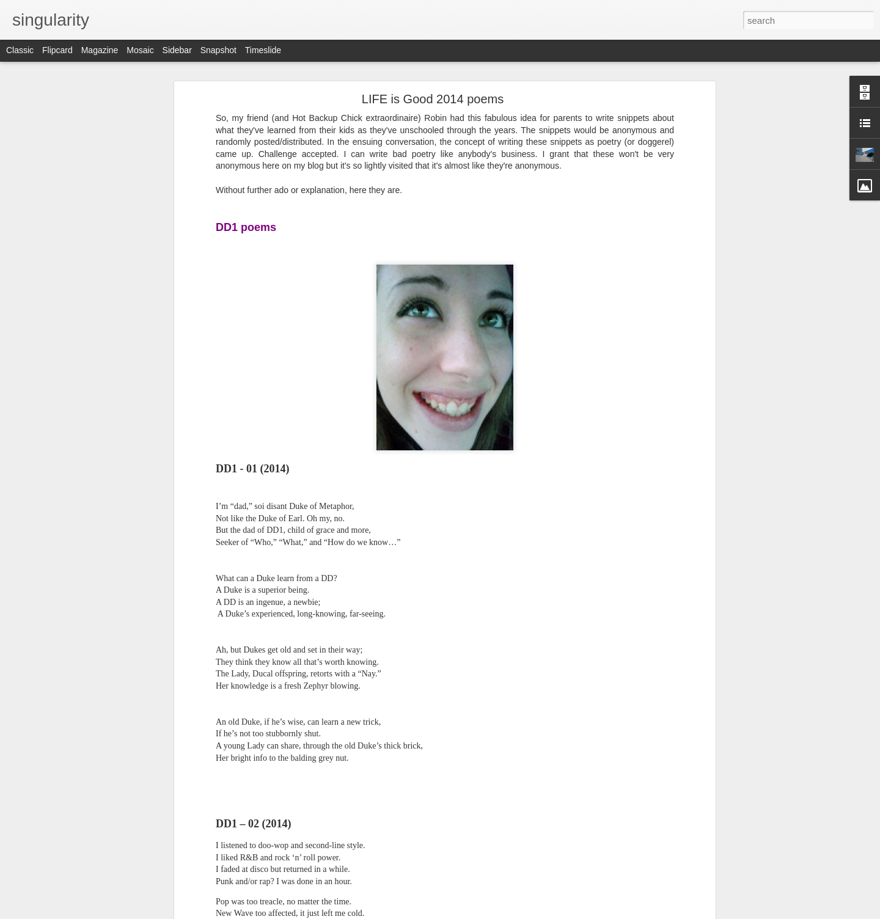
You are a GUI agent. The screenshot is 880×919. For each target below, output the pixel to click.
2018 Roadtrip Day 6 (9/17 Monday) (88, 844)
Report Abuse (514, 912)
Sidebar (177, 50)
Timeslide (263, 50)
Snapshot (218, 50)
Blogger (478, 912)
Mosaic (140, 50)
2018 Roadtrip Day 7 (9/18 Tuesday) (89, 817)
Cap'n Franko (424, 833)
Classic (20, 50)
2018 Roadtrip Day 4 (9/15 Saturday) (90, 899)
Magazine (100, 50)
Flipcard (57, 50)
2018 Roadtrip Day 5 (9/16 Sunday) (87, 872)
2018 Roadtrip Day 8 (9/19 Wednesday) (94, 789)
